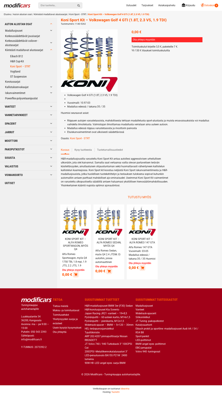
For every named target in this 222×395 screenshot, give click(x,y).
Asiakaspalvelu (166, 5)
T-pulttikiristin (92, 332)
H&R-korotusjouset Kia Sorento (102, 309)
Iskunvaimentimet (15, 93)
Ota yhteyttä (59, 331)
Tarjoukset (147, 5)
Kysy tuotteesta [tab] (83, 149)
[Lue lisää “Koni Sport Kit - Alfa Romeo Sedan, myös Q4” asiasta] (109, 271)
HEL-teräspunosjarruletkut (99, 328)
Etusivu (7, 14)
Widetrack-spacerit (146, 313)
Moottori (11, 140)
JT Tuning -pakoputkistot (150, 320)
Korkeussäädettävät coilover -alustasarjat (21, 43)
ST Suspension (18, 76)
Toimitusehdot (61, 314)
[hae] (78, 5)
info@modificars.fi (31, 339)
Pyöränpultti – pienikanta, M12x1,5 (104, 320)
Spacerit (10, 123)
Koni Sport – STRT (20, 66)
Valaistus (11, 166)
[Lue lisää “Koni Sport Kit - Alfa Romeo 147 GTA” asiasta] (142, 268)
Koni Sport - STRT (77, 14)
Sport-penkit (142, 336)
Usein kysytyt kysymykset (67, 327)
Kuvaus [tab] (65, 149)
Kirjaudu (187, 5)
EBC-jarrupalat (144, 347)
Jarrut (9, 132)
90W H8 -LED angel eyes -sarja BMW (105, 362)
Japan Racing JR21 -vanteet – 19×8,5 (106, 313)
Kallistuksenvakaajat (16, 87)
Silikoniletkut (143, 317)
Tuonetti (115, 391)
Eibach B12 (16, 56)
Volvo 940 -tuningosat (148, 351)
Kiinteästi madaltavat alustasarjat (50, 14)
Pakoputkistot (15, 149)
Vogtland (15, 71)
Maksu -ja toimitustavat (66, 310)
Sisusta (10, 157)
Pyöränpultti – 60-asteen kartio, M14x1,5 (107, 317)
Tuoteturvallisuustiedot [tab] (110, 149)
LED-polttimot (143, 339)
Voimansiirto (14, 175)
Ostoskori (209, 5)
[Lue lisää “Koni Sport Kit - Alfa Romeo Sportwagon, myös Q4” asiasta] (76, 274)
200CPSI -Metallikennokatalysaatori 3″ (106, 351)
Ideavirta (125, 388)
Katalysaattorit (144, 324)
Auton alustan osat (22, 14)
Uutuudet (131, 5)
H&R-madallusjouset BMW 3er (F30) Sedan (109, 305)
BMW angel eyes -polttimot (151, 343)
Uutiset (10, 183)
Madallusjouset (13, 30)
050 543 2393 (38, 331)
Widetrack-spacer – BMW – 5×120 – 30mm (109, 324)
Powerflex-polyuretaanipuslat (21, 98)
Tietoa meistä (60, 305)
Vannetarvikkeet (16, 115)
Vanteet (10, 106)
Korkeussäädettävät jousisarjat (22, 36)
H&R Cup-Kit (17, 61)
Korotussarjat (12, 81)
